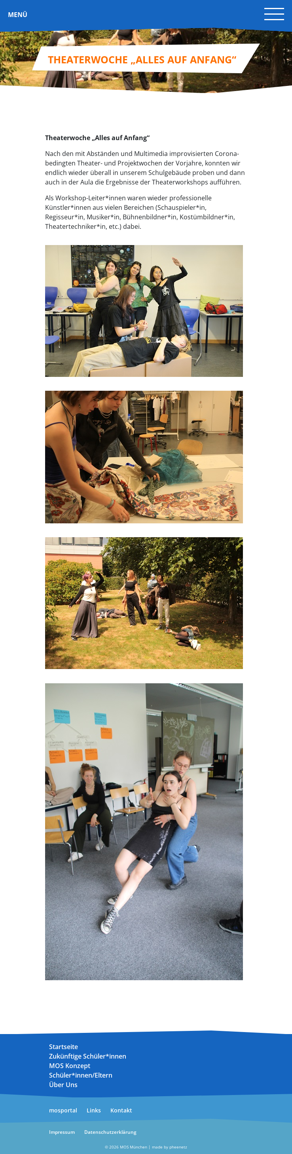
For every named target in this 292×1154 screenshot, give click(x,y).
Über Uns (63, 1084)
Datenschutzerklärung (110, 1132)
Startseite (63, 1046)
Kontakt (121, 1110)
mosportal (63, 1110)
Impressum (62, 1132)
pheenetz (178, 1147)
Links (94, 1110)
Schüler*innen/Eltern (80, 1075)
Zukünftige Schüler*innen (87, 1056)
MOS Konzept (69, 1065)
